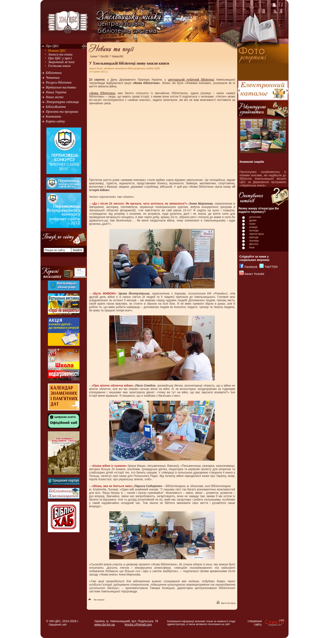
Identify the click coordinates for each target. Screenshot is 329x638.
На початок (96, 600)
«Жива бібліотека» (102, 93)
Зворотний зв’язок (61, 62)
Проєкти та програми (62, 111)
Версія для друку (226, 603)
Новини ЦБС (57, 50)
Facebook (250, 267)
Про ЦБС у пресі (60, 58)
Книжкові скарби (252, 161)
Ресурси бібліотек (59, 82)
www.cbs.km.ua (104, 624)
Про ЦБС (52, 46)
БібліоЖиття (56, 107)
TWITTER (271, 267)
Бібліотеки (54, 73)
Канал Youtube (254, 274)
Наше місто (54, 97)
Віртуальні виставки (61, 87)
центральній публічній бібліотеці (191, 79)
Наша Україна (56, 92)
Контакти (53, 116)
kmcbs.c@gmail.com (138, 624)
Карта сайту (55, 121)
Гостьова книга (59, 66)
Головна (93, 56)
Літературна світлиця (62, 102)
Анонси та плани (60, 54)
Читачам (52, 77)
